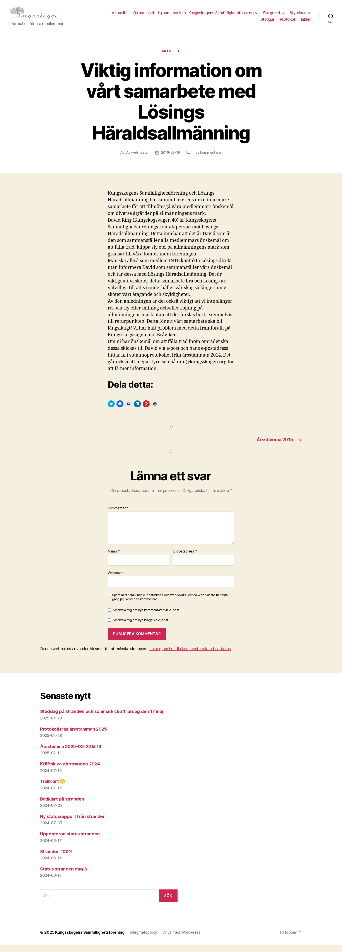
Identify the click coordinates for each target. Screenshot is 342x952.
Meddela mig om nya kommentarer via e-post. (146, 617)
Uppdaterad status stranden (71, 841)
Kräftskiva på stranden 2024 (71, 771)
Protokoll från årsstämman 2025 (75, 736)
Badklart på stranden (63, 806)
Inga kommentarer (207, 159)
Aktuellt (145, 16)
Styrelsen (242, 22)
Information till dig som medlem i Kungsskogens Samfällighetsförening (218, 16)
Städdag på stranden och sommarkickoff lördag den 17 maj (104, 719)
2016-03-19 (170, 159)
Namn (114, 559)
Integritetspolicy (145, 939)
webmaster (139, 159)
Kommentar (118, 516)
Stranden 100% (57, 859)
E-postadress (185, 559)
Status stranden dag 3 (64, 876)
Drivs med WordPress (184, 939)
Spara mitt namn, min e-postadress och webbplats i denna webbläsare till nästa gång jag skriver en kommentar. (170, 604)
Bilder (306, 22)
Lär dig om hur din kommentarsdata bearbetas (190, 656)
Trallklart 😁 (53, 789)
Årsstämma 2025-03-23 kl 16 (72, 754)
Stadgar (268, 22)
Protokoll (288, 22)
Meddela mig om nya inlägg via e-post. (141, 628)
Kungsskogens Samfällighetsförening (90, 939)
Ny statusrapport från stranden (74, 824)
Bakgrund (298, 16)
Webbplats (116, 580)
